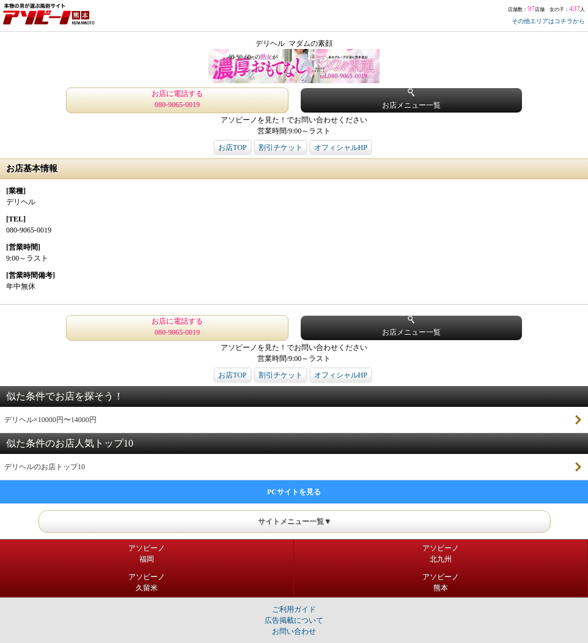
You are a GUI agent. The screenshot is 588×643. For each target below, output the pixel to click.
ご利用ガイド (294, 609)
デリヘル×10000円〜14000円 (50, 419)
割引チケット (281, 147)
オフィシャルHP (340, 147)
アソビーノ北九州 (440, 553)
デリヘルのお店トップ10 (44, 467)
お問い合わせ (294, 631)
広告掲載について (294, 620)
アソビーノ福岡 (146, 553)
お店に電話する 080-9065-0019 (177, 99)
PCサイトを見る (294, 492)
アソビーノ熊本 (440, 582)
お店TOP (232, 147)
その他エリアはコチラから (548, 21)
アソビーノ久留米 (146, 582)
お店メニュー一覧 (411, 99)
